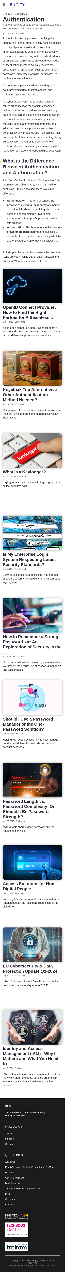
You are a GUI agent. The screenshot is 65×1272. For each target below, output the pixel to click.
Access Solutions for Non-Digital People (29, 886)
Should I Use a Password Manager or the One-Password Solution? (28, 724)
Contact (9, 1204)
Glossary (20, 14)
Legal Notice (15, 1265)
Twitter (9, 1133)
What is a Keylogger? (24, 472)
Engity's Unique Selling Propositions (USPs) (29, 1167)
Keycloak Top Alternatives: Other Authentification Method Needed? (30, 394)
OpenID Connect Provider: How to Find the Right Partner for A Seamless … (29, 312)
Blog (7, 1193)
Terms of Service (47, 1265)
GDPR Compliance (15, 1177)
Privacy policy (30, 1265)
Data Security (12, 1183)
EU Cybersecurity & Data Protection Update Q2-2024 (30, 968)
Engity (6, 14)
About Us (10, 1161)
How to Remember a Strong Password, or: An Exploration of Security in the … (32, 644)
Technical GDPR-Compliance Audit (24, 1188)
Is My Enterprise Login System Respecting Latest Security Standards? (29, 559)
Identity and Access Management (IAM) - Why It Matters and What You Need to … (30, 1056)
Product (9, 1172)
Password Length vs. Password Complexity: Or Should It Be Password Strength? (29, 809)
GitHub (9, 1144)
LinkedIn (10, 1138)
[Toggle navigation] (4, 4)
